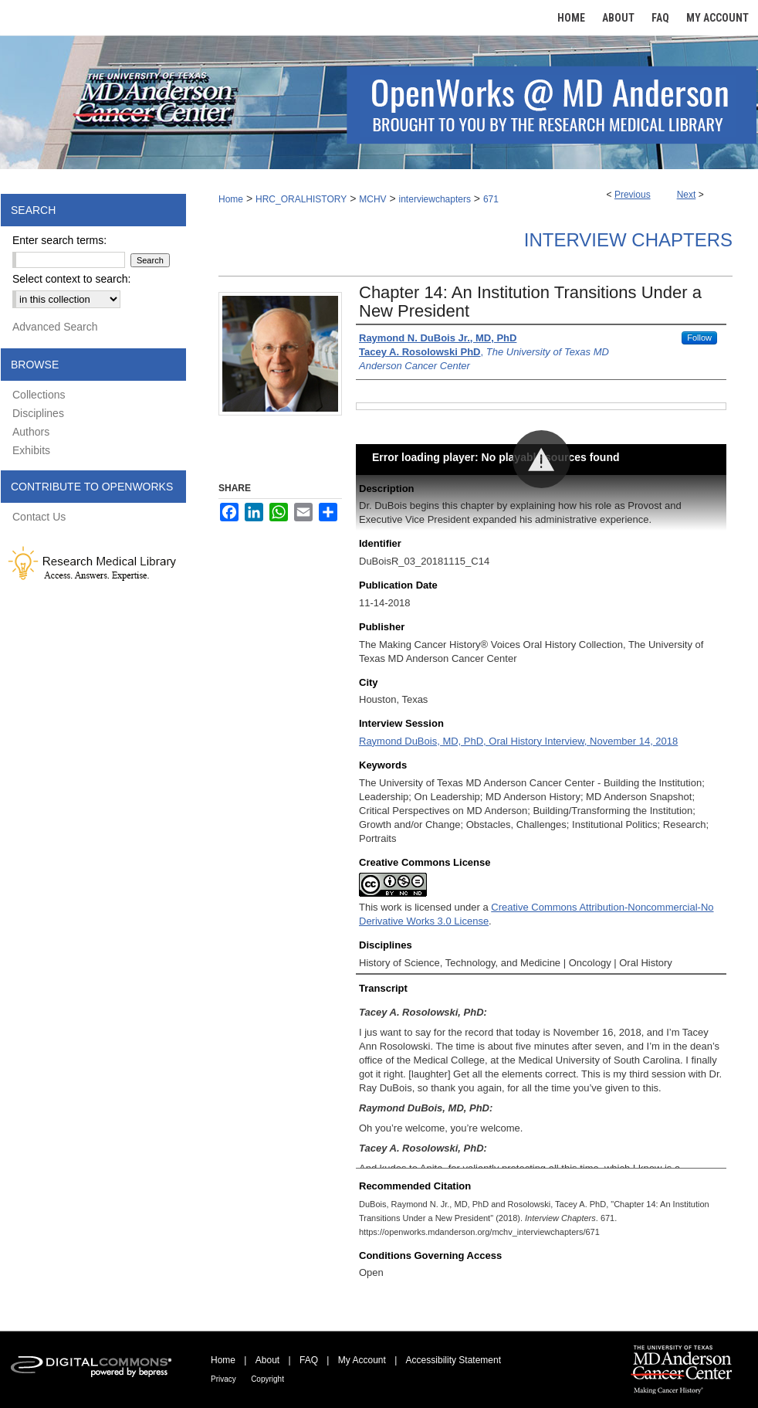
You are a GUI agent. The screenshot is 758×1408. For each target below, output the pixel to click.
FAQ (308, 1360)
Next (686, 194)
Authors (30, 432)
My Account (362, 1360)
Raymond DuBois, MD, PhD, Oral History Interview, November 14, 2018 (518, 741)
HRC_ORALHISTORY (301, 199)
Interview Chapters (628, 239)
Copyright (267, 1379)
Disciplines (38, 413)
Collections (38, 394)
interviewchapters (435, 199)
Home (230, 199)
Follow (699, 337)
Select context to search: (71, 279)
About (267, 1360)
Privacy (223, 1379)
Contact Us (39, 517)
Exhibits (31, 450)
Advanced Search (55, 327)
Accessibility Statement (453, 1360)
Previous (632, 194)
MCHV (372, 199)
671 (491, 199)
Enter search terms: (59, 240)
